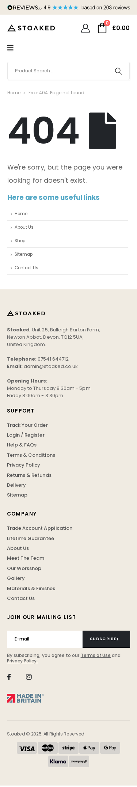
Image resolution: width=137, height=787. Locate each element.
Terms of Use (96, 655)
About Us (24, 227)
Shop (20, 241)
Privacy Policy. (22, 661)
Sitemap (24, 254)
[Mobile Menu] (10, 48)
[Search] (118, 71)
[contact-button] (106, 639)
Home (13, 93)
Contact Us (26, 268)
